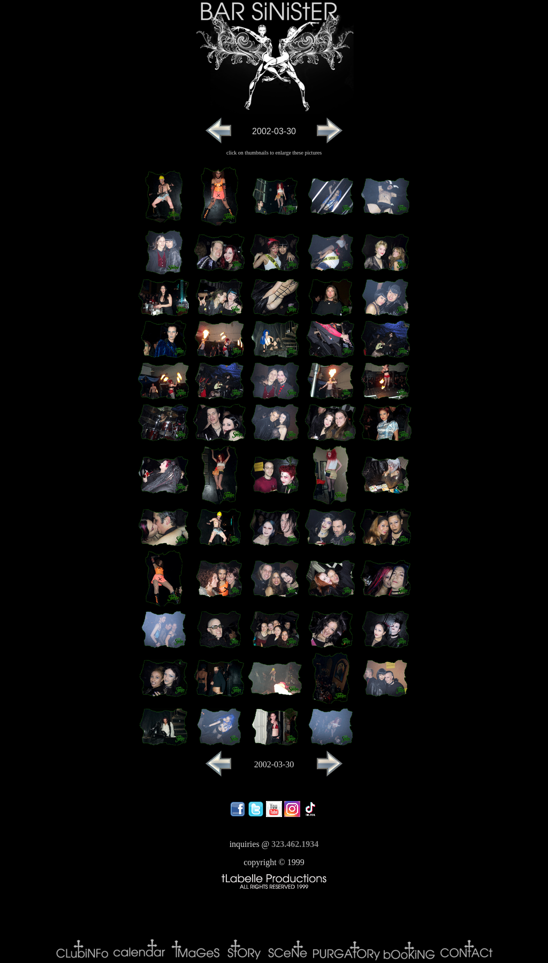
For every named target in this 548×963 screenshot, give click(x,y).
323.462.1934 (294, 844)
